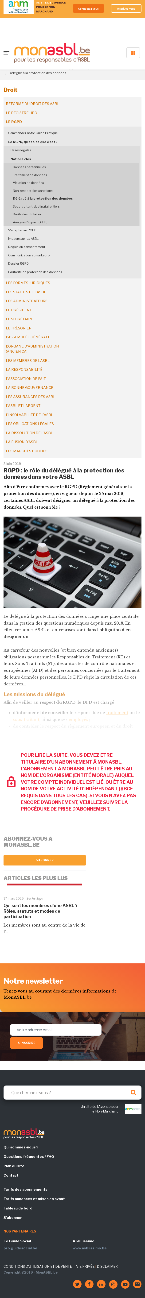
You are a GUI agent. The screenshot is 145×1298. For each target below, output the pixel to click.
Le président (19, 310)
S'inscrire (26, 1043)
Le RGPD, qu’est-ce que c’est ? (33, 142)
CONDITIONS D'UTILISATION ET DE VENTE (38, 1266)
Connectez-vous (88, 9)
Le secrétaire (19, 319)
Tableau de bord (18, 1208)
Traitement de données (30, 175)
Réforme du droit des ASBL (32, 104)
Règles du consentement (26, 247)
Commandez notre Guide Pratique (33, 133)
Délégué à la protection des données (43, 198)
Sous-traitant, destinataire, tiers (36, 206)
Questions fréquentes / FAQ (29, 1157)
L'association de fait (26, 379)
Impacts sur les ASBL (23, 238)
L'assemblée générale (28, 337)
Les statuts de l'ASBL (26, 292)
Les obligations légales (30, 424)
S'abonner (45, 860)
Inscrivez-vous (126, 9)
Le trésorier (18, 328)
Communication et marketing (29, 255)
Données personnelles (29, 167)
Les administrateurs (26, 301)
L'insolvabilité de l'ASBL (29, 415)
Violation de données (28, 183)
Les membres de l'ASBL (28, 361)
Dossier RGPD (18, 263)
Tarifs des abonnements (25, 1189)
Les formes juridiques (28, 283)
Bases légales (21, 150)
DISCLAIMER (107, 1266)
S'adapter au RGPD (22, 230)
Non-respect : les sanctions (33, 191)
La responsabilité (24, 369)
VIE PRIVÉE (85, 1266)
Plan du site (14, 1166)
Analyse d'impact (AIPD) (30, 222)
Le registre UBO (21, 113)
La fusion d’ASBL (22, 442)
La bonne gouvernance (29, 388)
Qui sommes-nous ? (21, 1147)
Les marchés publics (26, 451)
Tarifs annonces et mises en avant (34, 1199)
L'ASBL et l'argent (23, 406)
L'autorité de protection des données (35, 272)
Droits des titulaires (27, 214)
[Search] (72, 1093)
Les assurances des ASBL (30, 397)
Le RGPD (14, 122)
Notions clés (21, 159)
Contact (11, 1175)
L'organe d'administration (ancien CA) (32, 349)
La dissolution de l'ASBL (29, 433)
